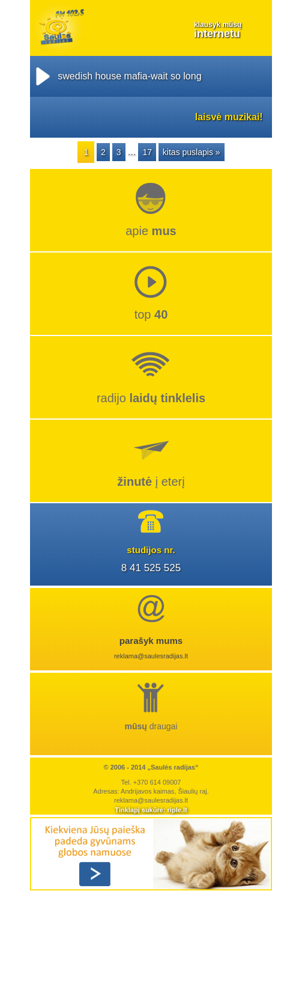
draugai (151, 726)
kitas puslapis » (191, 152)
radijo (151, 398)
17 (147, 152)
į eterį (150, 481)
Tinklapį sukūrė (139, 809)
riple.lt (177, 809)
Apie (151, 230)
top (151, 314)
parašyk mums (151, 640)
